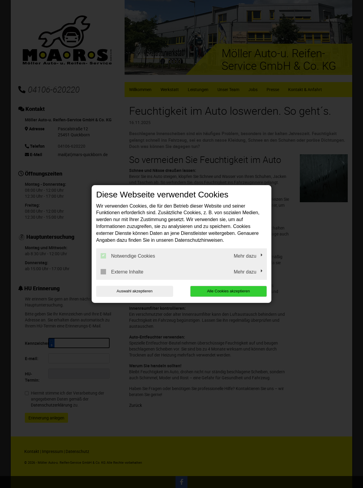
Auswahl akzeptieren (134, 291)
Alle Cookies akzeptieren (228, 291)
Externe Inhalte (122, 271)
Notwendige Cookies (128, 256)
